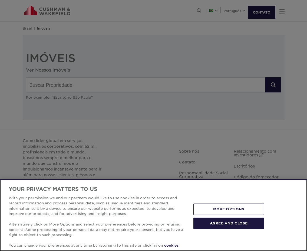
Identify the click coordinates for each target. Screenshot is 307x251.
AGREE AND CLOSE (228, 223)
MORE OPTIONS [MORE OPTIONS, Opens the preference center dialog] (229, 209)
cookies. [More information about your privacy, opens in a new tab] (172, 245)
